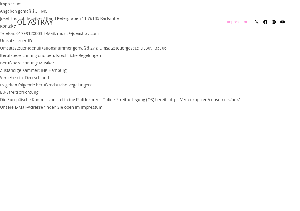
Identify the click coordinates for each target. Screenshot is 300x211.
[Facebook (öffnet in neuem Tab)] (265, 22)
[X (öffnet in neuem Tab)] (256, 22)
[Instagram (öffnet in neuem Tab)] (274, 22)
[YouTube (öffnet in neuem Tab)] (282, 22)
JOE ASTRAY (34, 22)
